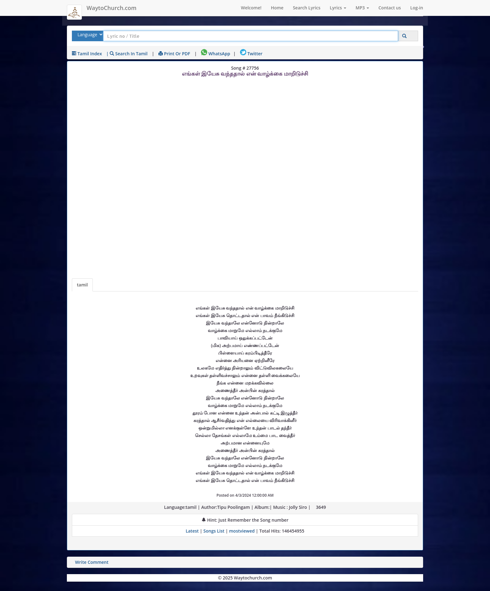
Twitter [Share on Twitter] (251, 54)
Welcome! (251, 8)
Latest (193, 531)
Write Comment (91, 562)
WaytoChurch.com (112, 8)
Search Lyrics (306, 8)
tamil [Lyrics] (82, 285)
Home (277, 8)
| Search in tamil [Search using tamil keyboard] (127, 54)
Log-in (416, 8)
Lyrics (338, 8)
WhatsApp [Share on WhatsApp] (215, 54)
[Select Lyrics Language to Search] (89, 34)
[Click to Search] (404, 36)
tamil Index (87, 54)
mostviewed (242, 531)
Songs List (213, 531)
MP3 (362, 8)
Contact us (389, 8)
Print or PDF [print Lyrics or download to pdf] (174, 54)
